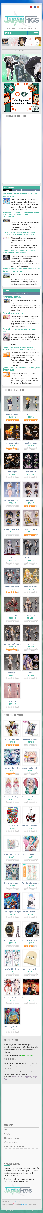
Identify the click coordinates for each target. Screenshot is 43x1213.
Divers (16, 190)
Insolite (36, 190)
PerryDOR (8, 1068)
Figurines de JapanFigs (14, 390)
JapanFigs (24, 1204)
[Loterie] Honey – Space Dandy (14, 313)
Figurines (7, 291)
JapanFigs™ (13, 1202)
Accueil (7, 1130)
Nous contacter (10, 1142)
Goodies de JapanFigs (13, 715)
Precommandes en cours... (16, 116)
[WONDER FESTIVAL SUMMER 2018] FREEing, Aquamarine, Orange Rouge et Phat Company (19, 348)
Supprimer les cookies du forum (16, 1146)
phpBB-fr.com (14, 1211)
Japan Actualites (9, 188)
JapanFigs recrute (11, 1138)
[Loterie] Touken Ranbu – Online (15, 297)
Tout (7, 190)
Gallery (7, 1134)
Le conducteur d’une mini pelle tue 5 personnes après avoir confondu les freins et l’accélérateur (21, 214)
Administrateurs (15, 1055)
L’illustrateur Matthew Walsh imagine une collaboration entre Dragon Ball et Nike (19, 233)
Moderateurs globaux (26, 1055)
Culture (26, 190)
